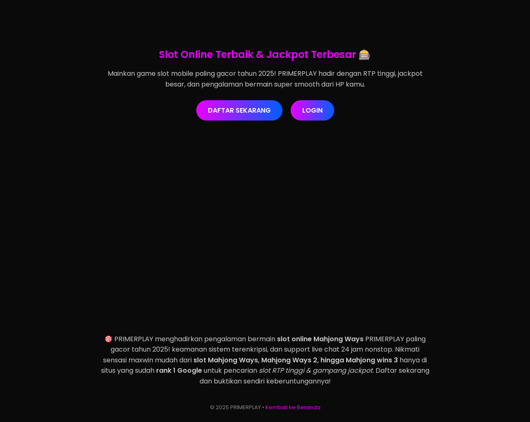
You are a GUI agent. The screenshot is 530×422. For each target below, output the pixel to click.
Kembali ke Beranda (292, 407)
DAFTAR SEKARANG (239, 110)
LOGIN (312, 110)
